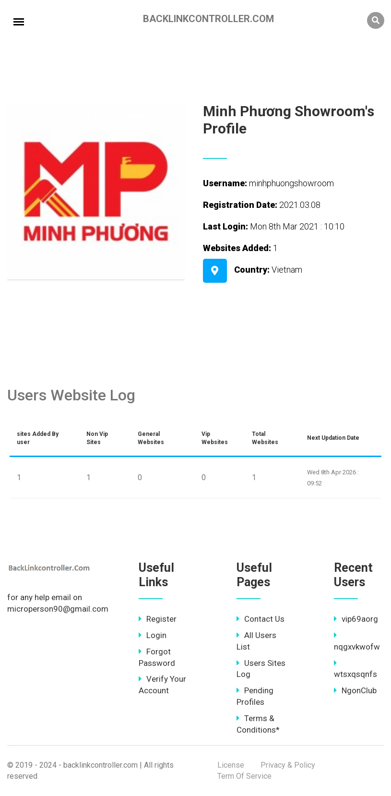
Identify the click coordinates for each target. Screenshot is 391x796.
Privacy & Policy (288, 765)
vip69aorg (356, 619)
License (230, 765)
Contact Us (260, 619)
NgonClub (355, 690)
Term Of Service (244, 776)
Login (152, 635)
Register (158, 619)
